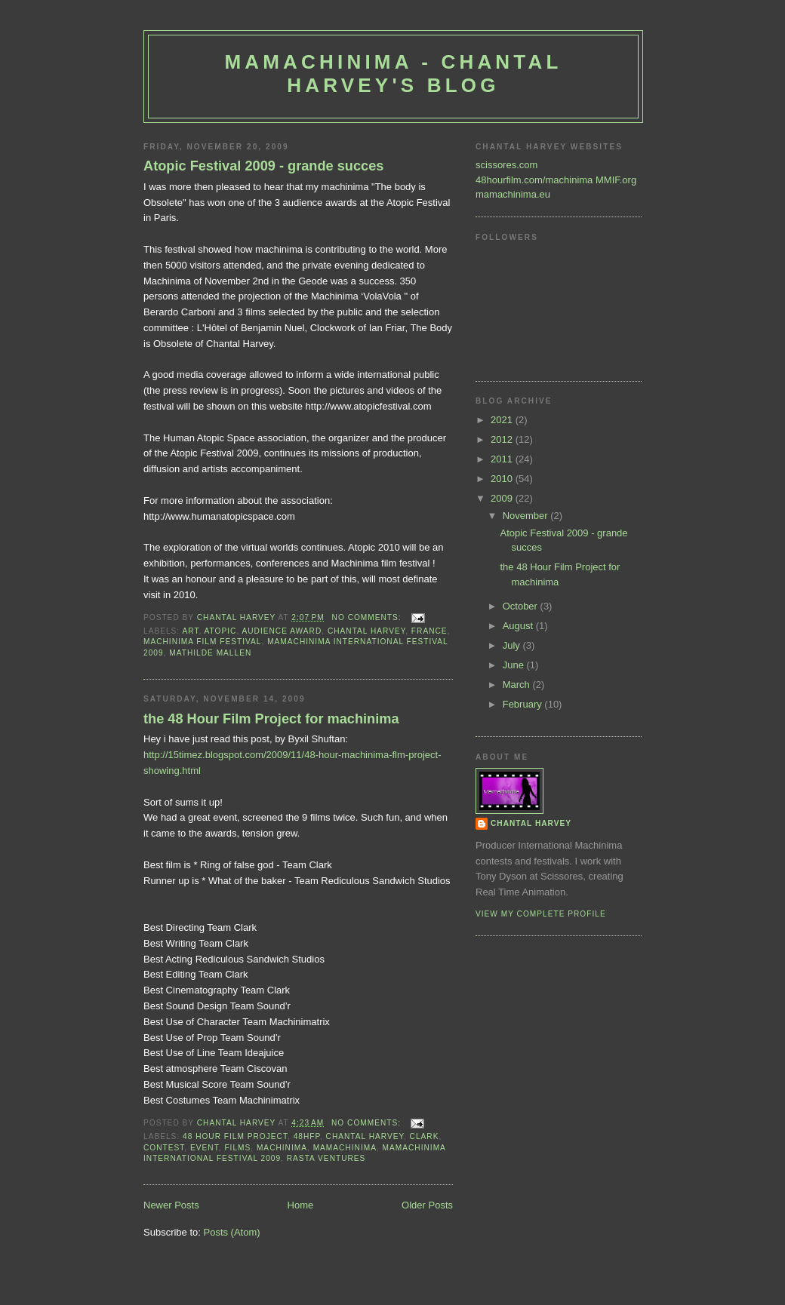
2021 (503, 419)
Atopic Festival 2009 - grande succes (263, 165)
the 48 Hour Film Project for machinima (271, 718)
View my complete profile (541, 914)
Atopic (221, 631)
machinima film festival (202, 641)
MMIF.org (616, 180)
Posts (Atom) (232, 1232)
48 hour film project (235, 1136)
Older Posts (427, 1205)
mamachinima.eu (513, 194)
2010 (503, 478)
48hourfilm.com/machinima (534, 180)
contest (163, 1148)
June (515, 665)
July (513, 645)
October (521, 606)
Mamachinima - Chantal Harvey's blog (393, 74)
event (204, 1148)
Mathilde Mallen (210, 653)
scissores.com (506, 164)
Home (301, 1205)
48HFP (307, 1136)
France (429, 631)
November (527, 515)
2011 (503, 459)
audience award (282, 631)
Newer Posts (171, 1205)
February (524, 704)
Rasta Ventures (326, 1158)
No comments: (368, 617)
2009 (503, 498)
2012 (503, 439)
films (237, 1148)
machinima (282, 1148)
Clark (424, 1136)
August (519, 625)
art (190, 631)
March (518, 684)
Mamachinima (345, 1148)
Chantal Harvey (366, 631)
